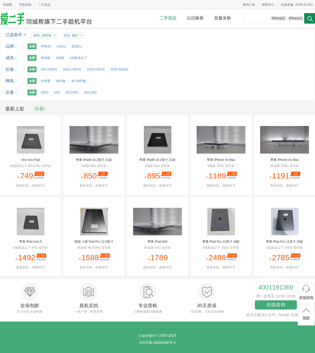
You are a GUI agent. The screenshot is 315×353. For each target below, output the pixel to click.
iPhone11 (295, 18)
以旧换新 (195, 18)
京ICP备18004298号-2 (157, 342)
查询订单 (249, 5)
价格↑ (40, 108)
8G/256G (72, 92)
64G (57, 92)
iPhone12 (278, 18)
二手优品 (44, 5)
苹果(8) (46, 46)
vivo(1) (61, 46)
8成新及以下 (78, 58)
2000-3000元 (120, 69)
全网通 (45, 81)
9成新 (60, 58)
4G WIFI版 (78, 81)
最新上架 (14, 108)
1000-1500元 (72, 69)
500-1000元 (49, 69)
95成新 (45, 58)
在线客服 (287, 5)
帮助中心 (268, 5)
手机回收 (25, 5)
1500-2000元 (96, 69)
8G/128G (90, 92)
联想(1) (77, 46)
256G (44, 92)
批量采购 (222, 18)
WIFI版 (61, 81)
